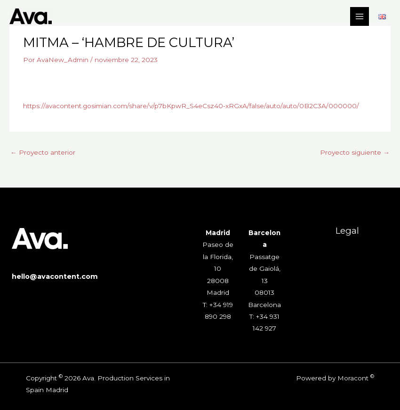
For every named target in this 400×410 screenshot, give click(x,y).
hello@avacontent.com (55, 276)
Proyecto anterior (42, 152)
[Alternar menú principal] (359, 16)
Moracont (352, 378)
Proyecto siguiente (355, 152)
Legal (347, 230)
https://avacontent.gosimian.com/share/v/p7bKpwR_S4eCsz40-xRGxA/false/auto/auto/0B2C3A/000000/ (191, 106)
